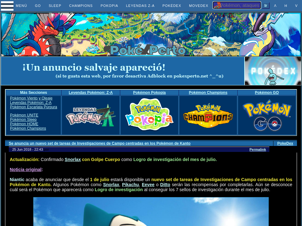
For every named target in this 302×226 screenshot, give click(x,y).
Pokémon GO (267, 92)
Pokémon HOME (24, 124)
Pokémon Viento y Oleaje (31, 98)
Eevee (148, 184)
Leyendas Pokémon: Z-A (91, 92)
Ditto (165, 184)
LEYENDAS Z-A (140, 6)
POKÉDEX (171, 6)
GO (38, 6)
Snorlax (73, 159)
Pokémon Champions (208, 92)
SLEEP (55, 6)
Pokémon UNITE (24, 115)
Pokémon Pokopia (149, 92)
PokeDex (285, 143)
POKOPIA (109, 6)
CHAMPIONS (81, 6)
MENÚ (15, 6)
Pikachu (130, 184)
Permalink (258, 149)
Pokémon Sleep (23, 119)
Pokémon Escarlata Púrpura (33, 107)
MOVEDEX (198, 6)
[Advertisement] (122, 71)
